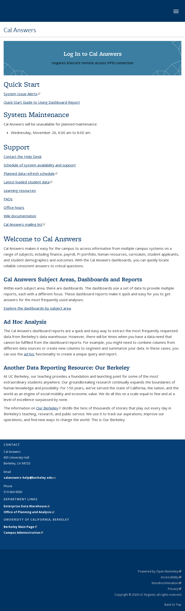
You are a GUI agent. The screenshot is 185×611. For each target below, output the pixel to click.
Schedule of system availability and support (40, 165)
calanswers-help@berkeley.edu (30, 478)
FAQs (8, 198)
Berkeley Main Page (20, 527)
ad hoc (29, 354)
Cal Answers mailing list (24, 224)
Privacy (174, 589)
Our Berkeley (48, 408)
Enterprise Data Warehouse (27, 506)
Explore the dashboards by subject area (37, 308)
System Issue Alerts (22, 93)
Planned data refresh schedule (31, 173)
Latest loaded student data (28, 182)
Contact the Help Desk (23, 156)
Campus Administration (23, 533)
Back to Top (172, 604)
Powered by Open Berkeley (159, 571)
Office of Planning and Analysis (29, 512)
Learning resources (20, 190)
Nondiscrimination (166, 583)
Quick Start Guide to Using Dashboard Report (42, 102)
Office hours (14, 207)
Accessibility (171, 577)
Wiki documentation (20, 215)
